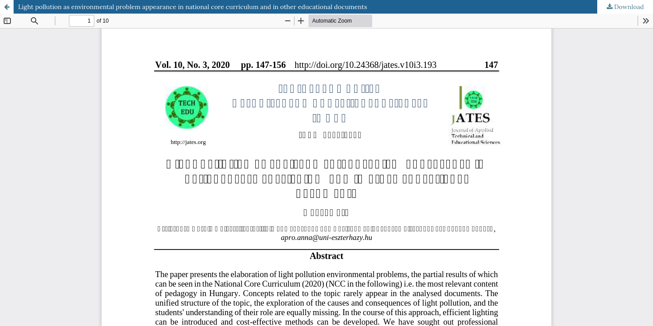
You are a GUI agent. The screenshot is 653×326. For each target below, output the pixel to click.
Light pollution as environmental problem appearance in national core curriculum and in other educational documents (192, 7)
